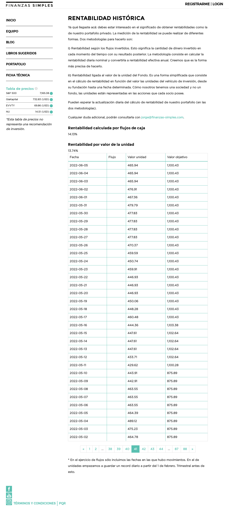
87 (176, 449)
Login (218, 4)
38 (110, 449)
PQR (62, 503)
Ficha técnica (18, 75)
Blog (10, 42)
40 (127, 449)
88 (185, 449)
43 (152, 449)
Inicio (11, 20)
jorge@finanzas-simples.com (162, 117)
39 (118, 449)
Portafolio (16, 64)
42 (144, 449)
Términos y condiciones (34, 503)
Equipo (12, 31)
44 (161, 449)
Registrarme (197, 4)
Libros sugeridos (21, 53)
